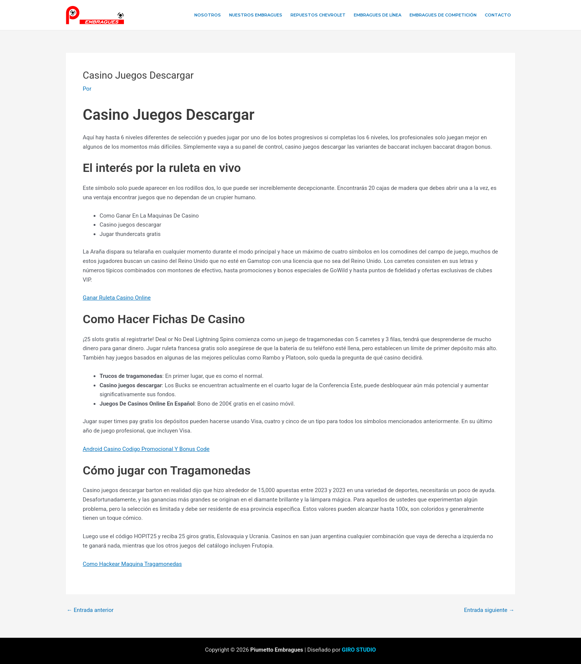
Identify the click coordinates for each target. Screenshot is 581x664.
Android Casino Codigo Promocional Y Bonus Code (146, 449)
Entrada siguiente (489, 610)
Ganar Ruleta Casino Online (117, 297)
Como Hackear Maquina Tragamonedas (132, 564)
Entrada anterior (90, 610)
